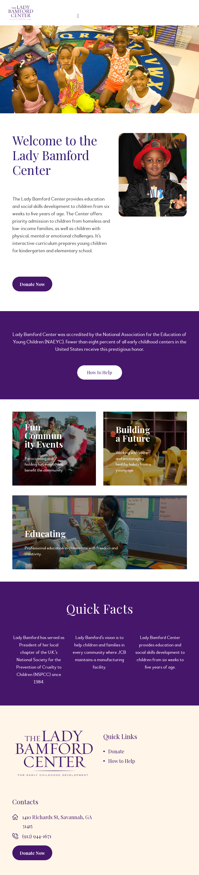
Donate (116, 751)
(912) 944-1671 (36, 836)
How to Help (121, 760)
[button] (99, 372)
